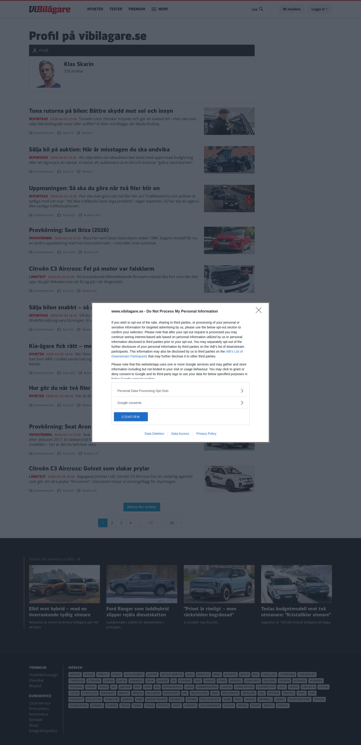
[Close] (260, 311)
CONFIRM (136, 417)
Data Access (180, 434)
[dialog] (180, 373)
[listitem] (180, 390)
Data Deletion (154, 434)
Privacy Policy (206, 434)
